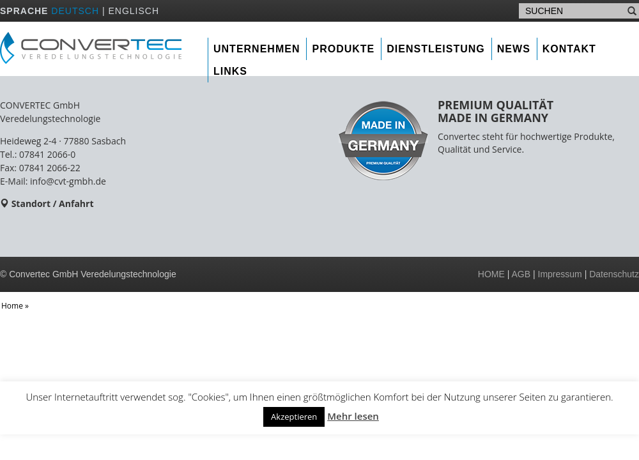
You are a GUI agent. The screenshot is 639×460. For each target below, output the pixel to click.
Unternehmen (256, 48)
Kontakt (569, 48)
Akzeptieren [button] (294, 416)
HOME (491, 274)
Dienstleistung (436, 48)
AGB (521, 274)
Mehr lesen (353, 416)
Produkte (343, 48)
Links (230, 71)
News (513, 48)
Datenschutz (614, 274)
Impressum (560, 274)
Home (12, 305)
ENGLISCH (133, 11)
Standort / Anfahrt (53, 203)
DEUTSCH (75, 11)
